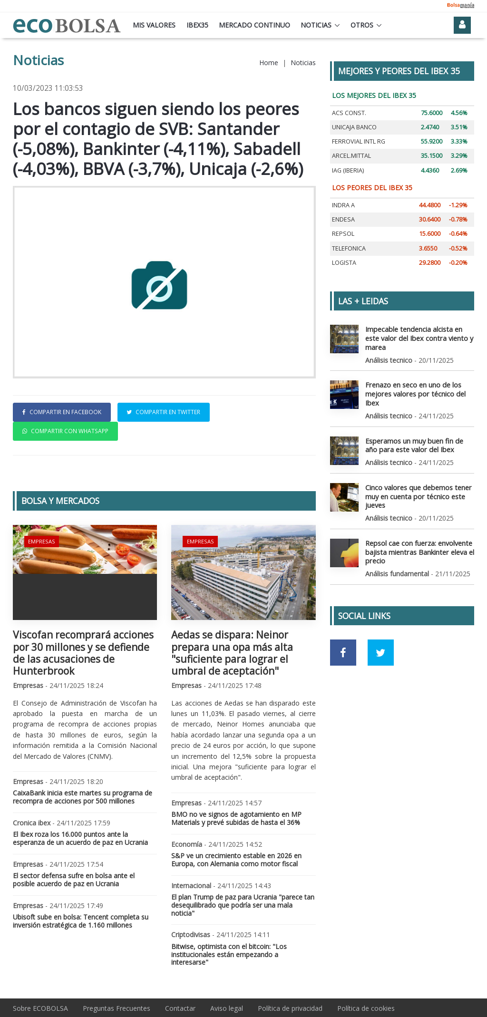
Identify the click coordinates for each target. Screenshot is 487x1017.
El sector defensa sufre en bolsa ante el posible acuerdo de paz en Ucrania (74, 879)
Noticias (316, 24)
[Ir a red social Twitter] (381, 648)
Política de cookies (366, 1008)
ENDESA (343, 219)
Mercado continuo (254, 24)
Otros (362, 24)
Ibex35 (197, 24)
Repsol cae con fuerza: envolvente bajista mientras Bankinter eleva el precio (418, 547)
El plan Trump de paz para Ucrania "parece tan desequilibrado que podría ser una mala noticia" (242, 905)
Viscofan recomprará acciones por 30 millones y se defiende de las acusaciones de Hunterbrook (83, 653)
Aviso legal (226, 1008)
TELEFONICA (349, 248)
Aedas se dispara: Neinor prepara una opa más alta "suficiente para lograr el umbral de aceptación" (232, 653)
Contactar (180, 1008)
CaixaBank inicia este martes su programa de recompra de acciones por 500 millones (82, 796)
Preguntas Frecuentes (116, 1008)
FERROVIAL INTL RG (358, 141)
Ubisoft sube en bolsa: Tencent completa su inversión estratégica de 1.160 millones (80, 921)
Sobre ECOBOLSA (40, 1008)
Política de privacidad (290, 1008)
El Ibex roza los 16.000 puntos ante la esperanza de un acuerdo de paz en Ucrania (80, 838)
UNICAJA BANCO (354, 127)
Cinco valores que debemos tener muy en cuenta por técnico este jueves (417, 493)
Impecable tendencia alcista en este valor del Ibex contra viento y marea (417, 337)
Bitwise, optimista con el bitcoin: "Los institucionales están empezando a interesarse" (229, 954)
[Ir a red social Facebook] (343, 648)
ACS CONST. (349, 113)
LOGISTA (344, 263)
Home (268, 62)
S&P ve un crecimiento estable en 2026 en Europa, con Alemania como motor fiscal (236, 859)
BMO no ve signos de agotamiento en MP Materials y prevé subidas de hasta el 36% (236, 818)
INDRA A (343, 205)
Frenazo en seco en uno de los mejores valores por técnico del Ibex (414, 392)
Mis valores (154, 24)
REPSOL (343, 234)
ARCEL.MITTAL (351, 156)
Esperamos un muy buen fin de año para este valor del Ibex (413, 442)
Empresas (41, 540)
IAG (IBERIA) (348, 170)
